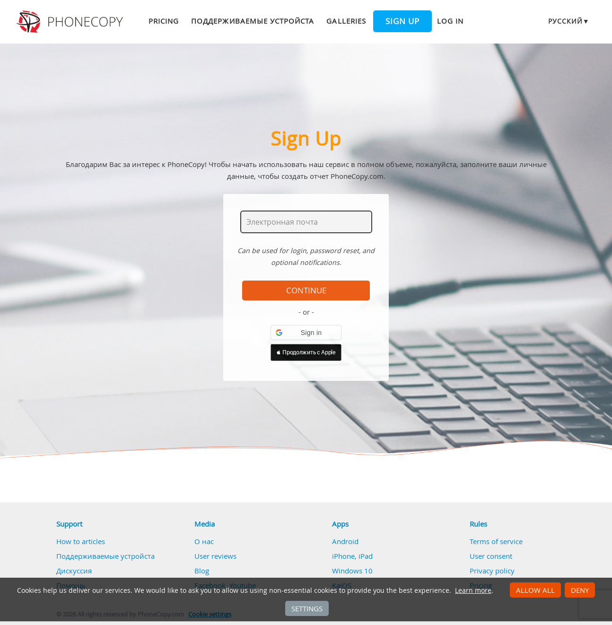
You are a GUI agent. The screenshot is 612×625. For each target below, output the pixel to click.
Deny (580, 590)
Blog (201, 570)
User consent (491, 556)
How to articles (80, 541)
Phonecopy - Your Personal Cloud (71, 22)
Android (345, 541)
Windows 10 (352, 570)
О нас (204, 541)
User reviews (215, 556)
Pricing (164, 21)
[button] (306, 332)
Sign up (402, 21)
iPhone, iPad (352, 556)
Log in (450, 21)
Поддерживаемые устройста (252, 21)
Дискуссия (74, 570)
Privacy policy (492, 570)
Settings (307, 608)
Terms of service (496, 541)
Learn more (473, 590)
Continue (306, 290)
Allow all (535, 590)
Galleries (346, 21)
